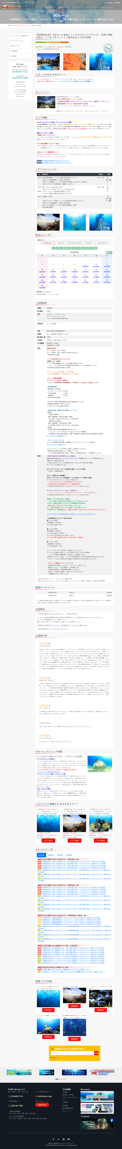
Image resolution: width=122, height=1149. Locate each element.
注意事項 (12, 56)
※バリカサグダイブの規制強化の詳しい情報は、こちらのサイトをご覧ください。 (71, 514)
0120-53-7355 (20, 78)
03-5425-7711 (20, 72)
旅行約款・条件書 (67, 1095)
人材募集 (65, 1102)
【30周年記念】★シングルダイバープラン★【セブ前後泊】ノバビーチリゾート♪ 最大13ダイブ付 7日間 (73, 958)
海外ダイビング (64, 7)
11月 (78, 248)
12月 (83, 248)
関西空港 (69, 855)
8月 (66, 248)
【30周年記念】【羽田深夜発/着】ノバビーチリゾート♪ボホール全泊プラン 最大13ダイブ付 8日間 (71, 922)
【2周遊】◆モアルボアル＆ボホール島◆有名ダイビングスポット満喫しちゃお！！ (67, 969)
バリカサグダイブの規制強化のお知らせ (49, 772)
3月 (96, 248)
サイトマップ (66, 1111)
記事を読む (48, 1010)
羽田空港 (60, 855)
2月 (92, 248)
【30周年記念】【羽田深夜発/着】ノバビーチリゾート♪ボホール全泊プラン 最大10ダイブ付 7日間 (71, 919)
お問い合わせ (42, 1105)
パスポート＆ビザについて (69, 1098)
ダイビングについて (107, 7)
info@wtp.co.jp (45, 1096)
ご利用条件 (13, 51)
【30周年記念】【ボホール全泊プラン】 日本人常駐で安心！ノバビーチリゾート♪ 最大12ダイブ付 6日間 (74, 863)
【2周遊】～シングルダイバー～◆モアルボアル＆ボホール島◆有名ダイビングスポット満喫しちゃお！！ (73, 971)
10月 (73, 248)
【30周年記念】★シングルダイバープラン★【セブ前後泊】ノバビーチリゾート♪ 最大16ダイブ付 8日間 (73, 960)
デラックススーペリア (74, 243)
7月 (62, 248)
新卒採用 (65, 1105)
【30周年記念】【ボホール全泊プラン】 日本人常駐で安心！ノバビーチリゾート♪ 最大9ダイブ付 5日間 (73, 861)
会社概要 (65, 1092)
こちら (52, 614)
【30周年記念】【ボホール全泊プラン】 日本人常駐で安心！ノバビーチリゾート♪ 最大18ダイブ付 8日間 (74, 868)
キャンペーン (78, 7)
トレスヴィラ (88, 243)
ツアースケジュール (16, 41)
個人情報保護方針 (67, 1108)
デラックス (61, 243)
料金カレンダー (14, 46)
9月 (69, 248)
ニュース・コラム (91, 7)
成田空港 (50, 855)
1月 (88, 248)
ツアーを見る (48, 840)
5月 (54, 248)
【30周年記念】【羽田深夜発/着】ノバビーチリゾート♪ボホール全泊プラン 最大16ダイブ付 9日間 (71, 924)
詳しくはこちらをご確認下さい (56, 436)
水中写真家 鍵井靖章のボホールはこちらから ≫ (53, 160)
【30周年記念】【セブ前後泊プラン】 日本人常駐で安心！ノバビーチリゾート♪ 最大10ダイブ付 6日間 (73, 954)
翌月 (109, 252)
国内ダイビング (50, 7)
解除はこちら (57, 1058)
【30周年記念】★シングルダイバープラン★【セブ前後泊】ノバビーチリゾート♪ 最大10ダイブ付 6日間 (73, 963)
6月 (58, 248)
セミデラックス (48, 243)
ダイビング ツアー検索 (28, 25)
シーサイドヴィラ (101, 243)
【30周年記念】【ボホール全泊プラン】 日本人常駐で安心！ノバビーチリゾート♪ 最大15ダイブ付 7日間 (74, 865)
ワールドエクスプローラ (15, 25)
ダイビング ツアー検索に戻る (19, 36)
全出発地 (41, 855)
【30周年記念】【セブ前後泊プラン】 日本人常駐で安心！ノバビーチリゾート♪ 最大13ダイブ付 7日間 (73, 950)
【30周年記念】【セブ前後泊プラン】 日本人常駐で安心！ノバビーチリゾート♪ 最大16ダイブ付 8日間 (73, 952)
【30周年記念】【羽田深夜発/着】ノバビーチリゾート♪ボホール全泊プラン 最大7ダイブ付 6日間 (71, 917)
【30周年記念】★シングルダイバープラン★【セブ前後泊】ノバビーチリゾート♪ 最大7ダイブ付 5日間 (73, 956)
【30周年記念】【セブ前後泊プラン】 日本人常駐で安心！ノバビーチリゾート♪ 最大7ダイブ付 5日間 (73, 948)
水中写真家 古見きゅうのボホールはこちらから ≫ (54, 163)
